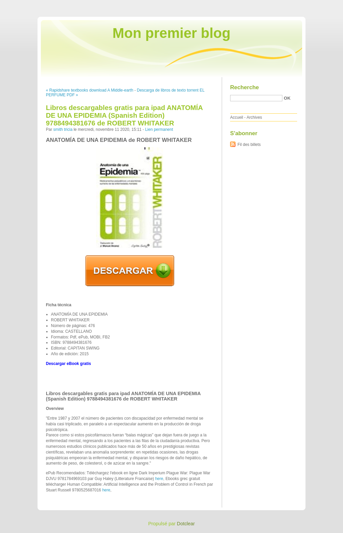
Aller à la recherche (323, 4)
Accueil (236, 117)
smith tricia (62, 129)
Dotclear (186, 523)
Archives (254, 117)
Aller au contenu (260, 4)
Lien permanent (159, 129)
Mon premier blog (171, 33)
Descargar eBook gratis (68, 363)
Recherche (244, 87)
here (159, 478)
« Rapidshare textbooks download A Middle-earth (89, 90)
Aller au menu (290, 4)
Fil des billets (249, 144)
